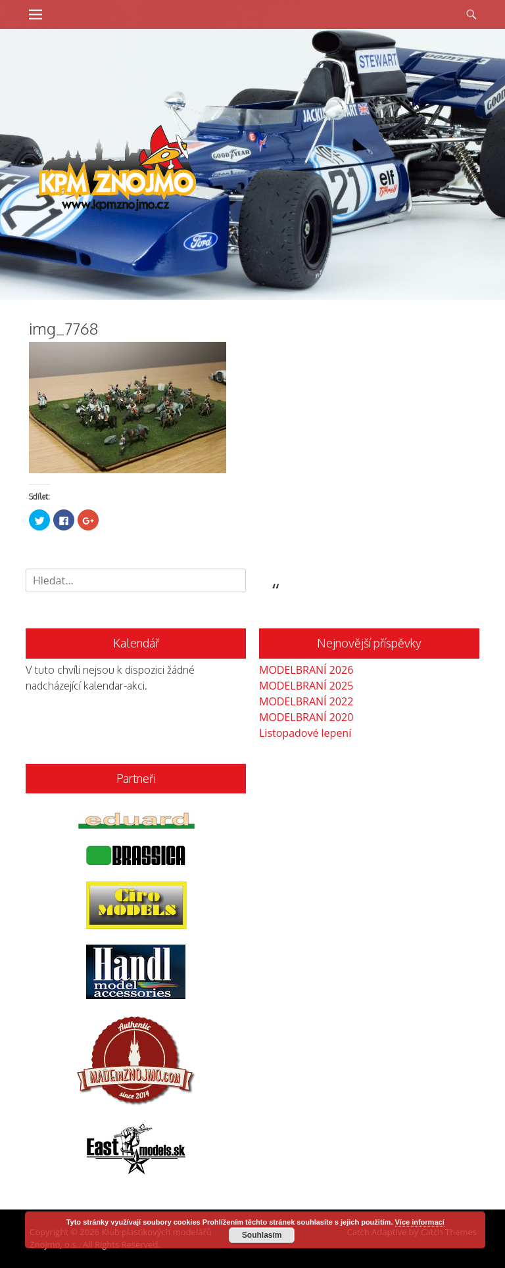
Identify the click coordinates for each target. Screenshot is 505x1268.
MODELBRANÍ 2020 (306, 717)
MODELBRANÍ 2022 (306, 701)
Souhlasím (262, 1235)
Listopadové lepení (305, 733)
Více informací (420, 1222)
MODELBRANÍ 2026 (306, 670)
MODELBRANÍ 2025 (306, 685)
